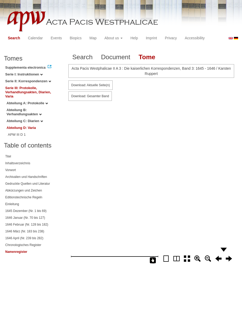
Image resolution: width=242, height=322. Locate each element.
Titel (8, 156)
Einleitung (12, 204)
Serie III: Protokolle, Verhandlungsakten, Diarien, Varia (28, 92)
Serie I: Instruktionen (24, 74)
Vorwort (10, 170)
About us (113, 38)
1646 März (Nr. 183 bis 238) (24, 231)
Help (134, 38)
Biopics (75, 38)
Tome (147, 57)
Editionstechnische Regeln (23, 197)
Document (115, 57)
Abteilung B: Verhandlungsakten (24, 112)
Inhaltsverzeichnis (17, 163)
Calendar (35, 38)
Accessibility (195, 38)
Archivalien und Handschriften (26, 177)
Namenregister (16, 252)
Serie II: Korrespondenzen (28, 81)
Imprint (151, 38)
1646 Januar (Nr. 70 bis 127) (25, 218)
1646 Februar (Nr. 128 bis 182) (26, 224)
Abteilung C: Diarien (25, 121)
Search (14, 38)
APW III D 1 (17, 135)
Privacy (171, 38)
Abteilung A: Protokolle (27, 103)
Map (92, 38)
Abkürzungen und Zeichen (23, 190)
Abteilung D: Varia (21, 128)
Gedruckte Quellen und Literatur (27, 183)
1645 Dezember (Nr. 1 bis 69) (25, 211)
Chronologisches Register (23, 245)
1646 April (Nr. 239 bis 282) (24, 238)
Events (56, 38)
